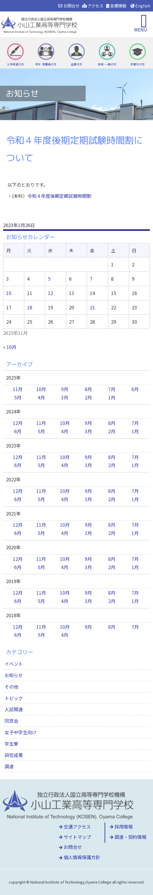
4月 (41, 397)
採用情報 (121, 826)
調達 (9, 766)
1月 (111, 397)
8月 (88, 389)
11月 (18, 389)
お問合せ (68, 6)
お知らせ (14, 675)
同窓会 (11, 720)
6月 (135, 389)
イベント (14, 663)
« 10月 (9, 346)
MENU (140, 29)
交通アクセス (75, 826)
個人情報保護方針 (79, 857)
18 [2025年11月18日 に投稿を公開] (29, 307)
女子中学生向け (21, 732)
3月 (64, 397)
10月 (41, 389)
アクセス (92, 6)
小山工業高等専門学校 (40, 24)
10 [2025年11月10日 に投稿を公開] (8, 293)
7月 (111, 389)
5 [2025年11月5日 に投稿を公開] (49, 278)
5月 (17, 397)
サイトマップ (75, 836)
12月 (18, 422)
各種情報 (116, 6)
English (140, 6)
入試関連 (14, 709)
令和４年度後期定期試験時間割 (59, 195)
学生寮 (11, 743)
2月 (88, 397)
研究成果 (14, 755)
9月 (64, 389)
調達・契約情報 (128, 836)
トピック (14, 698)
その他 (11, 686)
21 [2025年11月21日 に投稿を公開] (92, 307)
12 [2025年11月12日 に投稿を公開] (50, 293)
